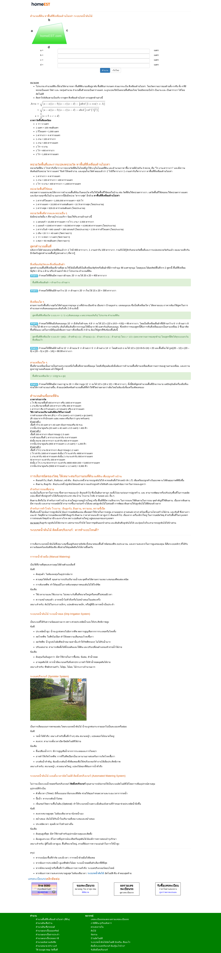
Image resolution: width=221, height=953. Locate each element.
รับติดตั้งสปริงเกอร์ (99, 949)
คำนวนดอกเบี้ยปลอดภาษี (47, 938)
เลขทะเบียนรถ (37, 878)
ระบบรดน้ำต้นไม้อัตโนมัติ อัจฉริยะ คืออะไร (110, 942)
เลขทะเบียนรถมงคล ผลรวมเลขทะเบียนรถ (110, 919)
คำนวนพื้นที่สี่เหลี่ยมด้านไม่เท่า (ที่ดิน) (53, 919)
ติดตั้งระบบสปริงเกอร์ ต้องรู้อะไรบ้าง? (108, 946)
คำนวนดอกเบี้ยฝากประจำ (47, 934)
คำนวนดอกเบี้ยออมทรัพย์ (47, 931)
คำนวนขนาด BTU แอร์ (46, 946)
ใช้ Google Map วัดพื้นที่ (47, 949)
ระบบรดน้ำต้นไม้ (96, 873)
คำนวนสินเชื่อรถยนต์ (45, 927)
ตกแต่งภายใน (97, 927)
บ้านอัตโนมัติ (97, 938)
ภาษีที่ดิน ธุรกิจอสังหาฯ (101, 923)
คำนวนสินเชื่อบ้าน (44, 923)
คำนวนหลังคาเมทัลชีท (46, 942)
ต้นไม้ (93, 931)
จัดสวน (94, 934)
